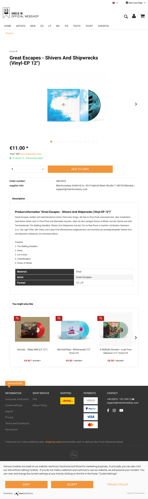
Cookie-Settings (13, 405)
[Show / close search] (125, 16)
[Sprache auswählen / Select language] (115, 3)
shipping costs (53, 442)
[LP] (50, 26)
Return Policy (40, 405)
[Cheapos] (103, 26)
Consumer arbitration (17, 399)
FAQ (35, 399)
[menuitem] (115, 3)
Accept (72, 484)
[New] (33, 26)
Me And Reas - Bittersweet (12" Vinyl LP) (74, 351)
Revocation (11, 429)
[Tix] (66, 26)
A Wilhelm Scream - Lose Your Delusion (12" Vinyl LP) (116, 351)
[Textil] (77, 26)
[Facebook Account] (108, 410)
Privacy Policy (117, 484)
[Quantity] (28, 169)
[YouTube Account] (121, 410)
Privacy (9, 417)
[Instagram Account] (114, 410)
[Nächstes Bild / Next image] (55, 142)
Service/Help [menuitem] (135, 3)
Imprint (9, 411)
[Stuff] (89, 26)
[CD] (42, 26)
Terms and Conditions (17, 423)
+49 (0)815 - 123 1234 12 (119, 399)
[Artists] (21, 26)
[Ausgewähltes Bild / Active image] (51, 142)
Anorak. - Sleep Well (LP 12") (32, 349)
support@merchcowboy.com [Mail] (122, 402)
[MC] (58, 26)
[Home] (8, 26)
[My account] (134, 16)
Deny (26, 484)
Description (18, 198)
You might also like (22, 304)
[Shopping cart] (142, 16)
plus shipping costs (30, 154)
